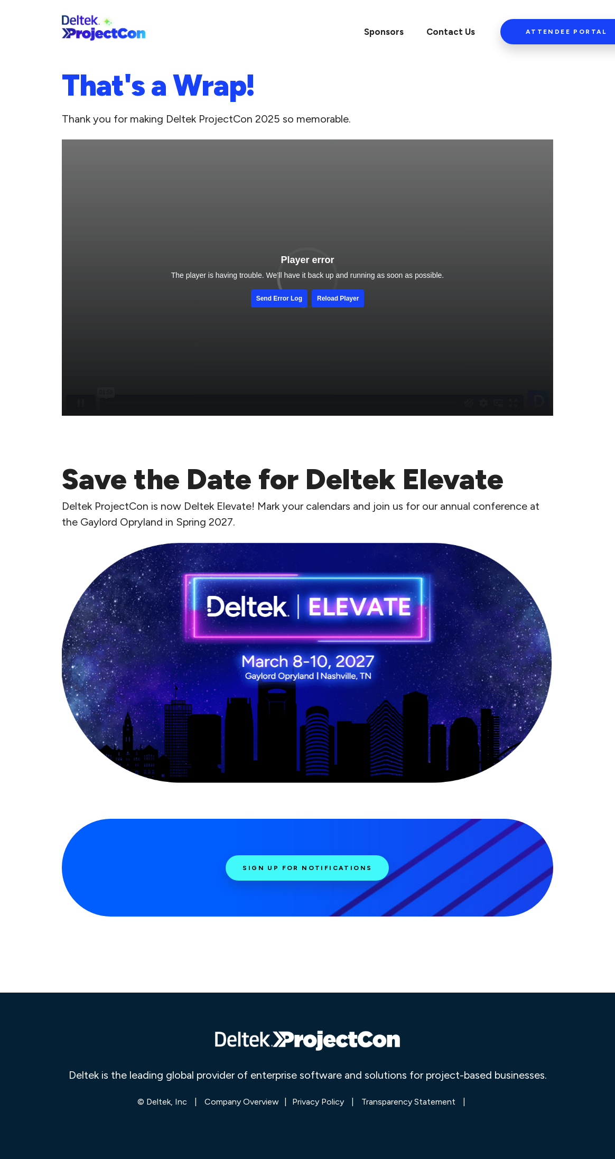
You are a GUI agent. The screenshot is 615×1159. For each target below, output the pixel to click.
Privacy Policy (318, 1102)
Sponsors (384, 31)
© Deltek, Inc (163, 1102)
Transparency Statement (408, 1102)
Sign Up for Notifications (307, 868)
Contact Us (450, 31)
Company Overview (241, 1102)
